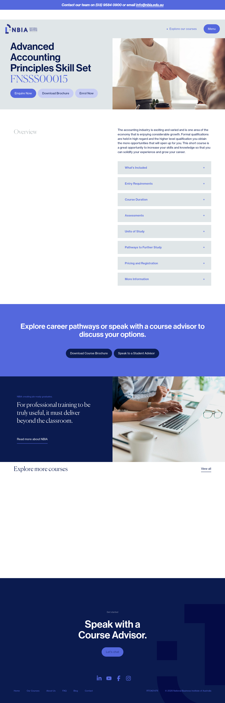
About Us (51, 690)
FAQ (64, 690)
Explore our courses (183, 28)
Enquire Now (23, 93)
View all (206, 468)
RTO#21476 (152, 690)
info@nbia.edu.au (150, 5)
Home (17, 690)
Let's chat (112, 652)
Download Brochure (55, 93)
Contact (89, 690)
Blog (75, 690)
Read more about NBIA (32, 439)
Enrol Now (86, 93)
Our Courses (33, 690)
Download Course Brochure (89, 353)
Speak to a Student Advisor (136, 353)
